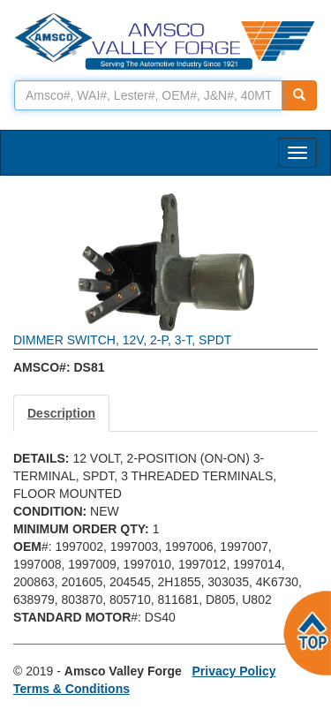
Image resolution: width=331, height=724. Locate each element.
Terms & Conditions (71, 689)
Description (61, 413)
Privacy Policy (234, 671)
